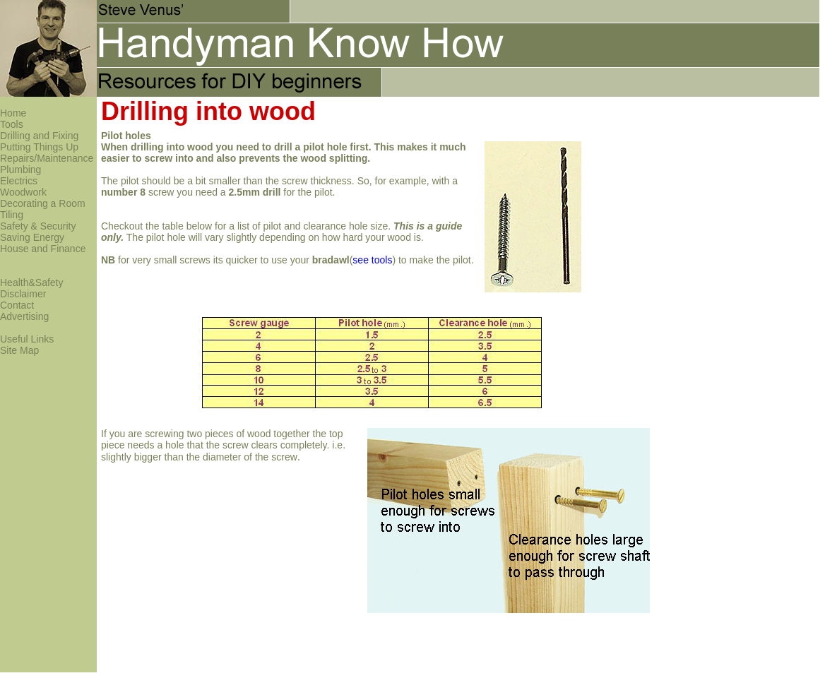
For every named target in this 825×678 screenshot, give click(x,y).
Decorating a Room (42, 203)
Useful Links (27, 339)
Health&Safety (32, 282)
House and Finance (42, 248)
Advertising (24, 316)
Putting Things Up (39, 147)
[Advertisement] (619, 139)
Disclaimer (23, 293)
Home (13, 113)
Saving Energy (32, 237)
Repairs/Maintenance (46, 158)
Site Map (19, 350)
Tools (11, 124)
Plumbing (20, 169)
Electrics (18, 180)
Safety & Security (38, 226)
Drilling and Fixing (39, 135)
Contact (17, 305)
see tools (372, 260)
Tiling (11, 214)
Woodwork (23, 192)
